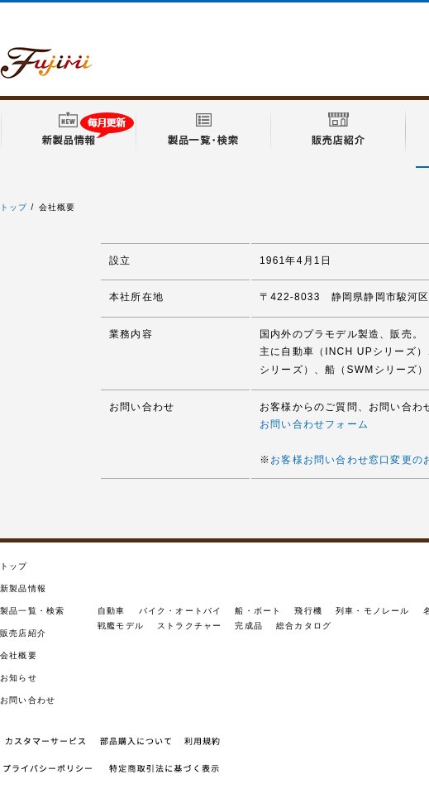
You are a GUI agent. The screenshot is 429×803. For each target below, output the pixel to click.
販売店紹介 (23, 633)
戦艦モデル (121, 625)
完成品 (249, 625)
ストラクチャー (189, 625)
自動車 (112, 610)
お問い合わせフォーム (314, 424)
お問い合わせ (27, 700)
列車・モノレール (373, 610)
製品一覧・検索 (32, 610)
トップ (14, 207)
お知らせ (18, 677)
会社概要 (18, 655)
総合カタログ (303, 625)
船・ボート (258, 610)
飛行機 (308, 610)
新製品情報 (23, 588)
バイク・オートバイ (180, 610)
